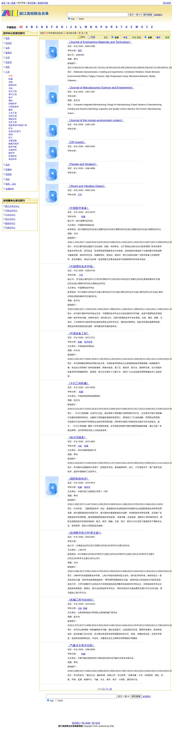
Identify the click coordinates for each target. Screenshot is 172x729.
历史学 (9, 62)
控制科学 (13, 103)
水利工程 (13, 116)
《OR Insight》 (77, 142)
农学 (8, 165)
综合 (8, 179)
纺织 (11, 134)
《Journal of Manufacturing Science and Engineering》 (101, 87)
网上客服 (86, 723)
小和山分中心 (11, 210)
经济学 (9, 43)
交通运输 (13, 140)
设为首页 (167, 3)
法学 (8, 48)
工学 (8, 72)
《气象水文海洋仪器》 (81, 645)
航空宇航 (13, 147)
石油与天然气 (15, 131)
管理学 (9, 174)
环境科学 (13, 156)
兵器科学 (13, 150)
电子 (11, 97)
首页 (3, 3)
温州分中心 (10, 223)
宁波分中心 (10, 227)
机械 (11, 79)
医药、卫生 (11, 184)
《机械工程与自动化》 (81, 599)
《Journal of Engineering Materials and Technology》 (100, 42)
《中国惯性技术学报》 (81, 266)
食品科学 (13, 159)
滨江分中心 (10, 219)
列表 (93, 37)
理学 (8, 67)
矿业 (11, 128)
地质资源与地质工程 (18, 125)
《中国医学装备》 (78, 208)
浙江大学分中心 (12, 206)
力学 (11, 76)
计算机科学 (14, 107)
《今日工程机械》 (78, 383)
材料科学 (13, 85)
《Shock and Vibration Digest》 (87, 186)
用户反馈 (96, 723)
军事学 (9, 169)
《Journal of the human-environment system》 (96, 120)
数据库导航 (43, 3)
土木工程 (13, 113)
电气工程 (13, 94)
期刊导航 (22, 3)
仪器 (11, 82)
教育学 (9, 53)
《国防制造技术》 (78, 478)
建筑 (11, 110)
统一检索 (11, 3)
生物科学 (10, 189)
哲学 (8, 38)
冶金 (11, 88)
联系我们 (76, 723)
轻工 (11, 137)
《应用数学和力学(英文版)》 (85, 532)
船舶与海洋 (14, 144)
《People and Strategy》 (83, 164)
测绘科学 (13, 119)
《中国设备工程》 (78, 333)
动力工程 (13, 91)
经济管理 (88, 342)
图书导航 (32, 3)
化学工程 (13, 122)
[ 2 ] (103, 689)
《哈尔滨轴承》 (77, 437)
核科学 (12, 153)
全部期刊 (158, 15)
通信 (11, 100)
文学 (8, 57)
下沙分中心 (10, 215)
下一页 (109, 689)
